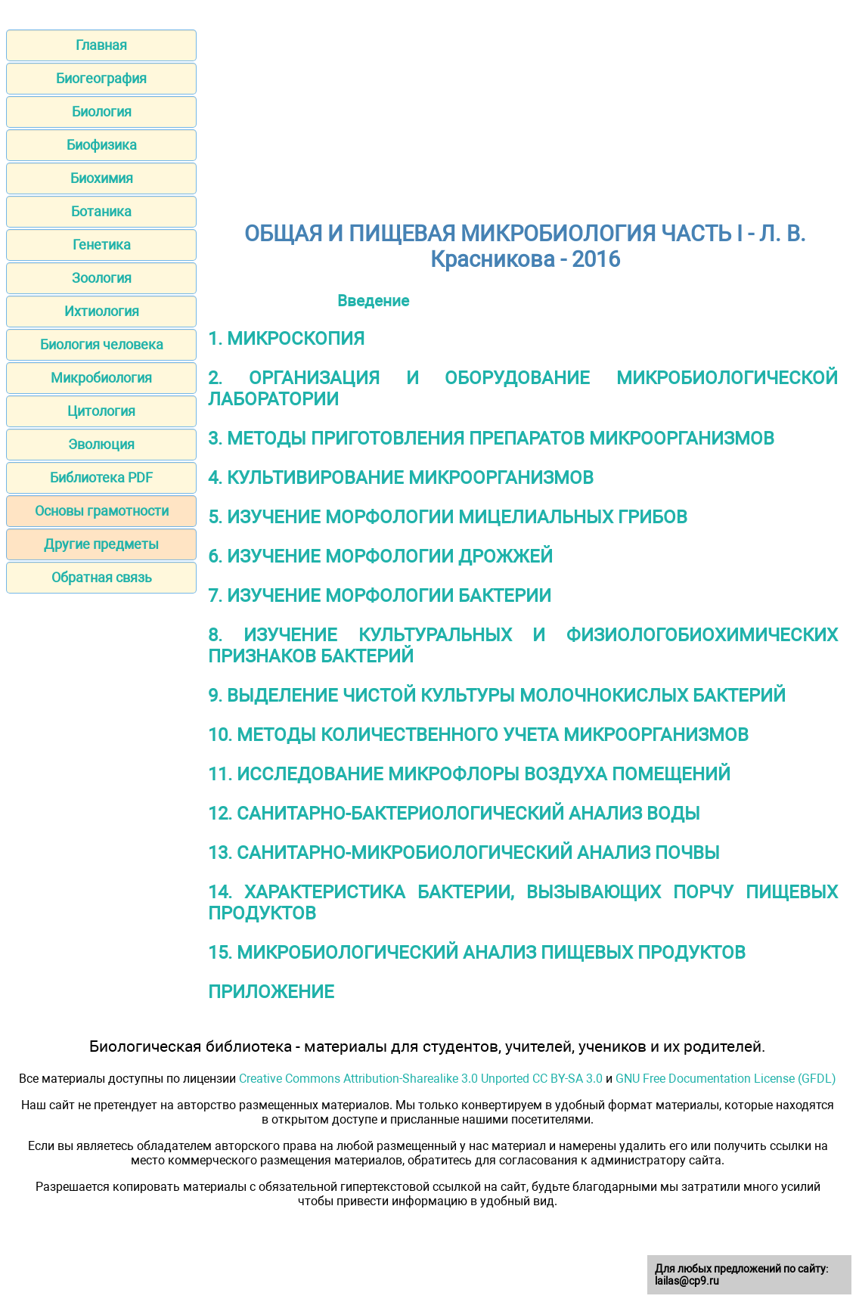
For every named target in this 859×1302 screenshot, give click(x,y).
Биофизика (102, 145)
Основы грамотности (102, 511)
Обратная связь (101, 577)
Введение (373, 300)
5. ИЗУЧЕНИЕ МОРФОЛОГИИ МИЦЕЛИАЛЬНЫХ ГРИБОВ (447, 517)
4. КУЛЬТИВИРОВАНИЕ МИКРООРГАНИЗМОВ (401, 477)
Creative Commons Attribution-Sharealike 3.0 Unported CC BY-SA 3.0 (421, 1078)
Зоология (102, 278)
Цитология (101, 411)
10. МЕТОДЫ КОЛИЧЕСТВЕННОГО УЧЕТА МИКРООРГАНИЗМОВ (478, 735)
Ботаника (101, 211)
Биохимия (101, 178)
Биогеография (101, 78)
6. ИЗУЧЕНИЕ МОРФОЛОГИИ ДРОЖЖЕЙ (380, 556)
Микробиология (101, 378)
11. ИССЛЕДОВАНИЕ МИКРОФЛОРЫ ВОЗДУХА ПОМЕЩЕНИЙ (469, 774)
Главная (101, 45)
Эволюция (101, 444)
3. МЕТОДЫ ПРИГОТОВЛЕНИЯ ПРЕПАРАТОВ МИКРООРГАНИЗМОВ (491, 438)
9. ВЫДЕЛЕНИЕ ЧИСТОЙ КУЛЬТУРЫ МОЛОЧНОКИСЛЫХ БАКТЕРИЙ (497, 695)
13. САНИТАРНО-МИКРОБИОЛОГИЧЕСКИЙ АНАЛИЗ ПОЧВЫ (464, 852)
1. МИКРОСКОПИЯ (286, 338)
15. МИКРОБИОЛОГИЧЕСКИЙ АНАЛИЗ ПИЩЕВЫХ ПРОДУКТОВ (477, 952)
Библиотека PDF (101, 477)
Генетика (102, 245)
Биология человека (101, 344)
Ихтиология (101, 311)
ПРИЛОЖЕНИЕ (271, 992)
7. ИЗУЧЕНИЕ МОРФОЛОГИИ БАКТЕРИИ (379, 595)
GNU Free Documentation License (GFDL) (726, 1078)
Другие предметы (101, 544)
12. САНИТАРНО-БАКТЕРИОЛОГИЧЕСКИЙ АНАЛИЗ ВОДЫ (454, 813)
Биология (102, 111)
